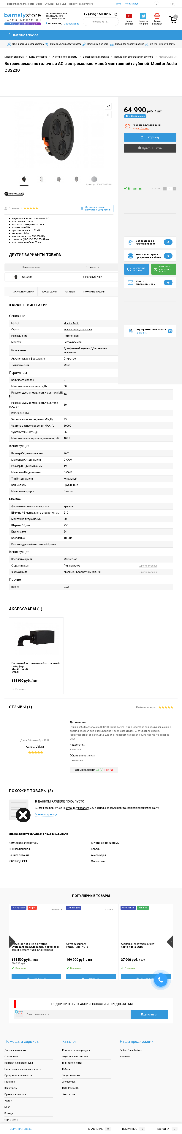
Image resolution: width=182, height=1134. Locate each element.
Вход (118, 3)
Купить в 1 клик (150, 148)
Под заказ (19, 687)
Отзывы (49, 3)
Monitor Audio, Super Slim (79, 328)
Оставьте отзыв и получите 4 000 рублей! (95, 208)
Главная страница (46, 813)
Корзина (164, 1128)
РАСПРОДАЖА (18, 859)
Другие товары (148, 564)
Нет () (109, 768)
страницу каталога (77, 806)
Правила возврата (15, 1093)
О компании (11, 1055)
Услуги (8, 1099)
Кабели (95, 847)
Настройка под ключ (95, 44)
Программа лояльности (20, 3)
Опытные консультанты (160, 44)
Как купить (10, 1086)
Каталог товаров (21, 35)
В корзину (150, 137)
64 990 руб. (92, 276)
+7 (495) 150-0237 (97, 14)
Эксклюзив (98, 859)
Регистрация (132, 3)
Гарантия (9, 1080)
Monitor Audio (72, 322)
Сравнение (96, 1128)
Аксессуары (98, 853)
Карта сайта (11, 1118)
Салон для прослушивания (127, 44)
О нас (39, 3)
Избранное (130, 1128)
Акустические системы (105, 841)
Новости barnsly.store (80, 3)
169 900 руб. (91, 959)
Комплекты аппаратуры (23, 841)
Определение (71, 23)
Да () (99, 768)
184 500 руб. (36, 959)
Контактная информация (18, 1061)
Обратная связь (18, 1128)
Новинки (125, 1055)
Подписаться (149, 1013)
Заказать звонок (116, 14)
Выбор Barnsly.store (131, 1048)
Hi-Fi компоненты (19, 847)
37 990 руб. (146, 959)
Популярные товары (91, 894)
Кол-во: (156, 188)
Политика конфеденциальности (22, 1067)
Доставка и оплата (15, 1048)
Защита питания (19, 853)
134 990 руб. (36, 680)
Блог (7, 1105)
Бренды (61, 3)
